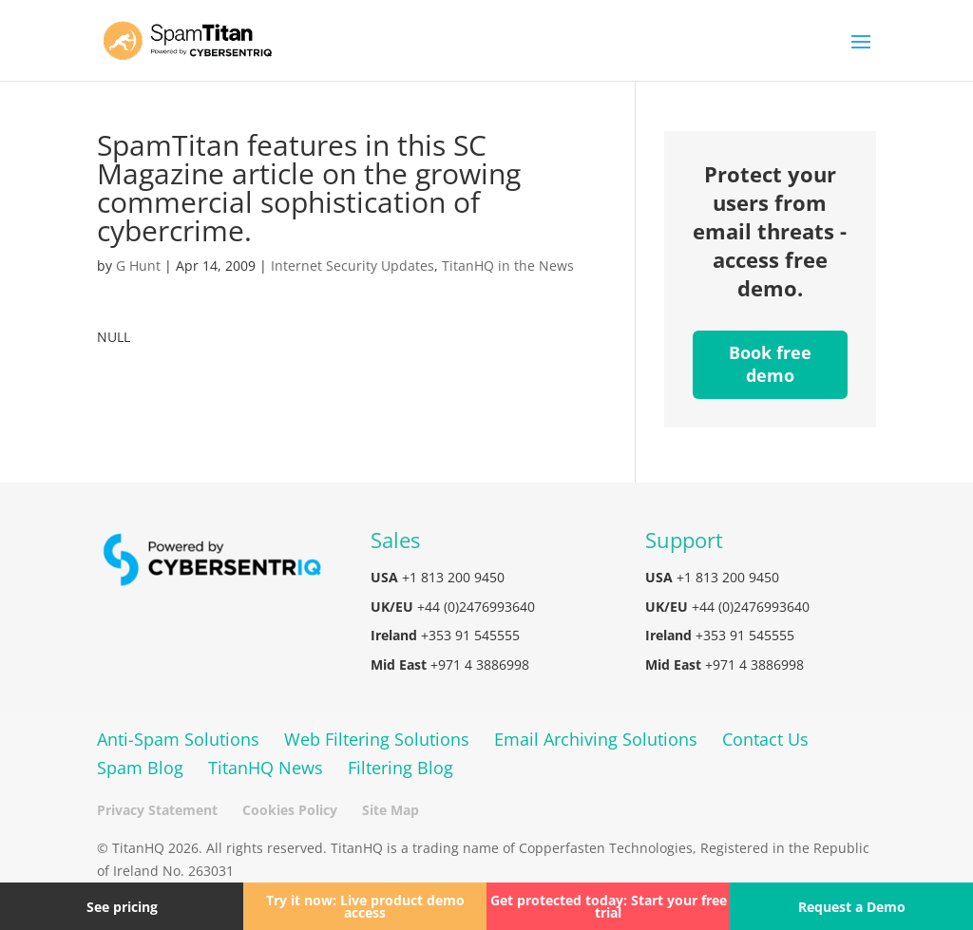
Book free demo (770, 364)
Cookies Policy (289, 810)
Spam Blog (140, 767)
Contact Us (765, 739)
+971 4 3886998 (479, 664)
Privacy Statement (157, 810)
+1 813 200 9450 (453, 577)
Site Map (390, 810)
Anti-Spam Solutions (178, 739)
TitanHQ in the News (508, 265)
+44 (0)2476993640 (476, 607)
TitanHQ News (265, 767)
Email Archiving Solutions (595, 739)
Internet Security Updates (352, 265)
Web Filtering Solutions (376, 739)
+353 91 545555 (470, 635)
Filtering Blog (400, 767)
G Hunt (138, 265)
